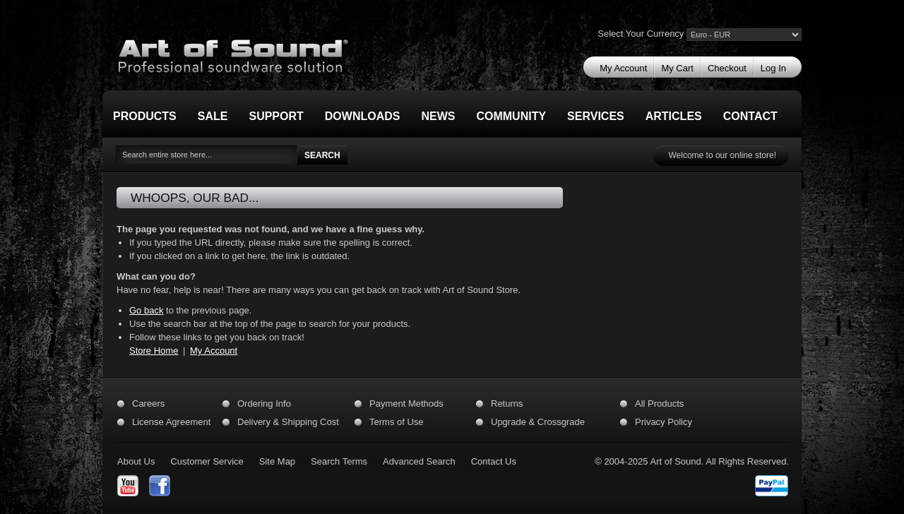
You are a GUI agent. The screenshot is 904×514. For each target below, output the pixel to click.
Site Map (277, 461)
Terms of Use (396, 422)
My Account (213, 350)
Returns (507, 403)
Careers (148, 403)
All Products (659, 403)
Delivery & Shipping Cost (288, 422)
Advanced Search (419, 461)
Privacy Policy (663, 422)
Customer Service (206, 461)
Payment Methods (406, 403)
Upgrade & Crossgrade (538, 422)
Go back (146, 310)
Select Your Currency (640, 33)
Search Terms (339, 461)
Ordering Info (264, 403)
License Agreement (171, 422)
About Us (136, 461)
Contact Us (493, 461)
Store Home (153, 350)
